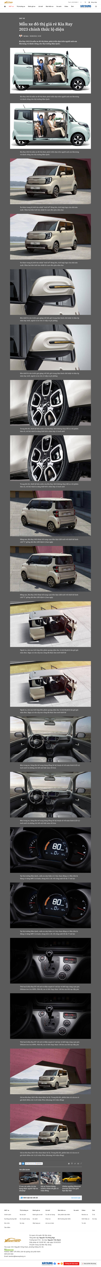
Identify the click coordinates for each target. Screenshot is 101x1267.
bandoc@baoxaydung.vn (17, 1256)
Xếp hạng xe (36, 1223)
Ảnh (72, 6)
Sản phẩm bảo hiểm (64, 1214)
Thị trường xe (21, 6)
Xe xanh (58, 6)
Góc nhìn (7, 1223)
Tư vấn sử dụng (50, 1214)
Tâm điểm (7, 1227)
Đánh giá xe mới (37, 1214)
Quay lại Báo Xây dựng (89, 1264)
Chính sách (7, 1214)
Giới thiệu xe (85, 1219)
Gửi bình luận (76, 1198)
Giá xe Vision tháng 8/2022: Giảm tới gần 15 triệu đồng (49, 1188)
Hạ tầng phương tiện (10, 1219)
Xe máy (22, 1223)
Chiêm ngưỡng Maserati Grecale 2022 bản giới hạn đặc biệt (71, 1188)
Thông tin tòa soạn (71, 1263)
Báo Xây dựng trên (34, 1164)
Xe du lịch (23, 1214)
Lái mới (40, 6)
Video (66, 6)
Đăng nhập (94, 2)
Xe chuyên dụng (25, 1219)
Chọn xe (47, 1219)
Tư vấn (84, 1223)
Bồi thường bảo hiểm (64, 1219)
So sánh (35, 1219)
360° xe (11, 6)
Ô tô (93, 1214)
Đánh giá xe (31, 6)
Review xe (85, 1214)
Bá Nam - (26, 36)
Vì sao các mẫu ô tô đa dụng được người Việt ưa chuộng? (28, 1188)
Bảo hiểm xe (49, 6)
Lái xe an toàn (49, 1223)
